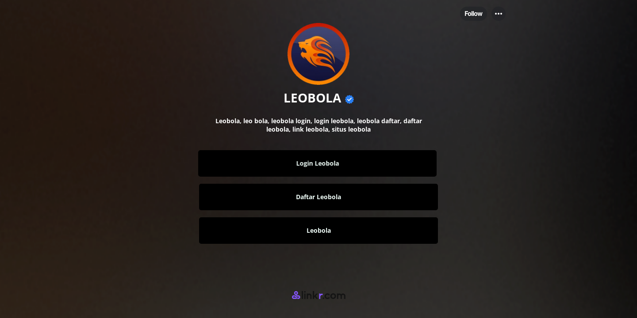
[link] (318, 163)
